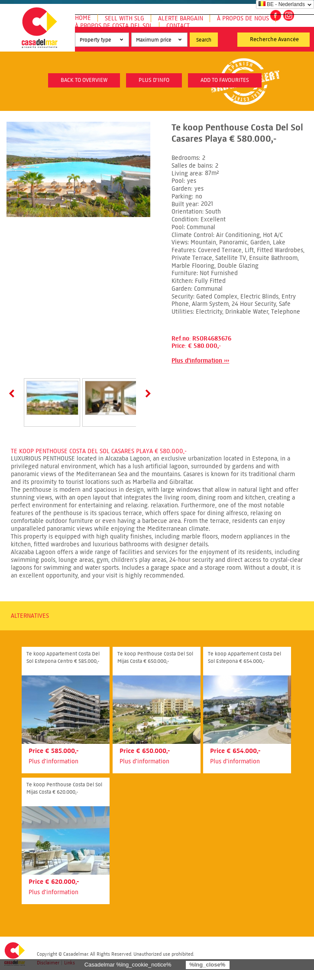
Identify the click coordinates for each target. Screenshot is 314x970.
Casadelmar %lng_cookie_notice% (128, 964)
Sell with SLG (124, 18)
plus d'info (154, 80)
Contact (178, 25)
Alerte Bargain (180, 18)
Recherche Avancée (274, 39)
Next (146, 393)
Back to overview (84, 80)
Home (83, 18)
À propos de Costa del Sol (113, 25)
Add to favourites (225, 80)
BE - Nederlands (282, 4)
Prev (13, 393)
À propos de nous (243, 18)
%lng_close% (207, 964)
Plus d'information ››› (200, 360)
